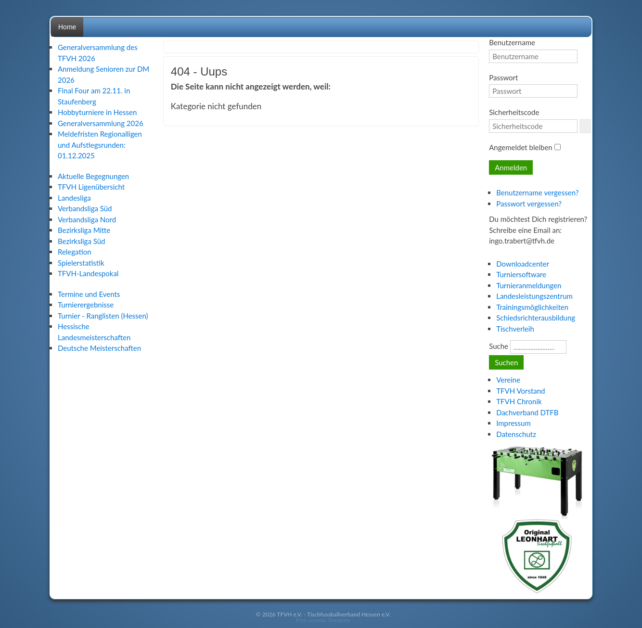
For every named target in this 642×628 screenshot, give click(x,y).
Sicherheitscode (514, 112)
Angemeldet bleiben (520, 147)
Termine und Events (89, 294)
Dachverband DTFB (527, 412)
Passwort (503, 77)
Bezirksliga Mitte (84, 230)
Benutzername (512, 42)
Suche (498, 346)
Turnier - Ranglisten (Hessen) (103, 315)
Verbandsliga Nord (87, 219)
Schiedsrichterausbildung (535, 317)
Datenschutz (516, 434)
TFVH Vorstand (520, 390)
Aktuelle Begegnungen (93, 176)
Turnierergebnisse (86, 304)
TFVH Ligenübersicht (91, 186)
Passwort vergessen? (529, 203)
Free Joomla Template (323, 620)
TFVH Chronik (518, 401)
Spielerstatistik (81, 262)
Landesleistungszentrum (534, 296)
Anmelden (511, 167)
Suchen (506, 362)
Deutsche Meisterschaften (99, 348)
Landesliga (74, 197)
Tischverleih (515, 328)
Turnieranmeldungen (528, 285)
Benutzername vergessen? (537, 192)
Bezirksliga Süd (81, 241)
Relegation (74, 251)
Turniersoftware (521, 274)
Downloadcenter (522, 263)
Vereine (508, 379)
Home (67, 27)
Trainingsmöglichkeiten (532, 307)
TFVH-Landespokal (88, 273)
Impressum (513, 423)
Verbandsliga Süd (85, 208)
